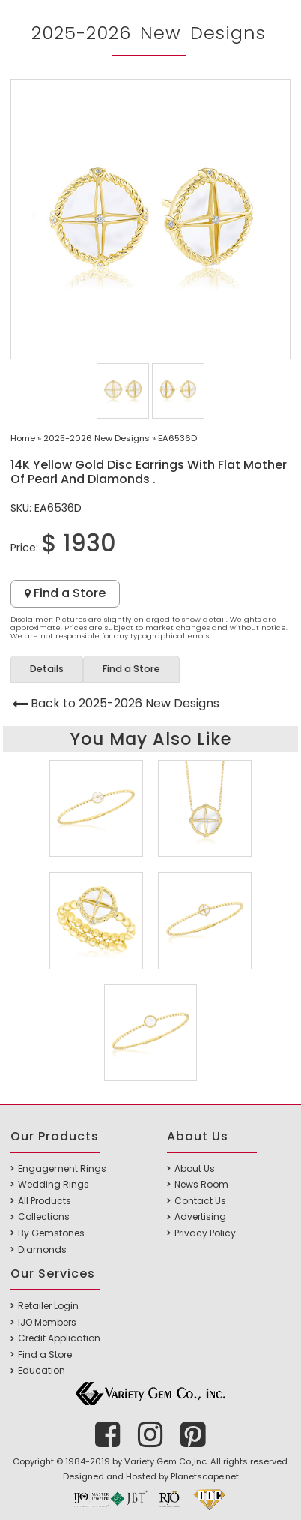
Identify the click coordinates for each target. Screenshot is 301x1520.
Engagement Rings (62, 1168)
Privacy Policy (205, 1233)
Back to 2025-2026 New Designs (125, 703)
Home (22, 438)
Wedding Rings (53, 1184)
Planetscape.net (205, 1476)
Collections (44, 1216)
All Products (44, 1200)
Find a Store (65, 593)
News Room (201, 1184)
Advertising (200, 1216)
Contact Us (200, 1200)
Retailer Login (48, 1305)
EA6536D (177, 438)
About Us (194, 1168)
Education (41, 1370)
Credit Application (59, 1338)
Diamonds (42, 1249)
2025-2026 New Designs (96, 438)
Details (47, 668)
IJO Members (47, 1322)
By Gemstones (51, 1233)
